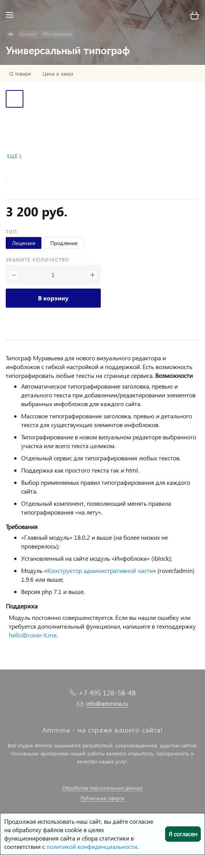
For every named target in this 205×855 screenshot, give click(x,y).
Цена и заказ (58, 74)
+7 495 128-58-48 (107, 692)
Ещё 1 (14, 156)
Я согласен (183, 834)
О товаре (20, 74)
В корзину (53, 298)
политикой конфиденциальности (91, 846)
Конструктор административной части (100, 570)
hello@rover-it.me (32, 635)
